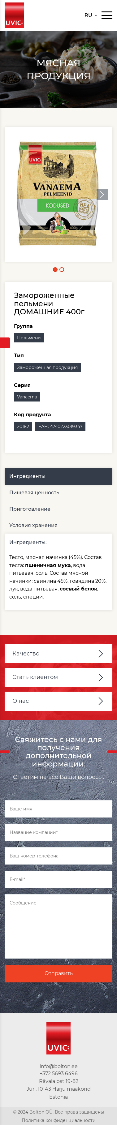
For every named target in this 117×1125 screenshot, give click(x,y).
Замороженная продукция (47, 367)
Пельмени (29, 338)
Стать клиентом (35, 677)
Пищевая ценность (34, 493)
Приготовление (29, 509)
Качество (25, 653)
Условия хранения (33, 525)
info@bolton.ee (59, 1066)
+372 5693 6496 (59, 1073)
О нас (20, 701)
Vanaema (27, 397)
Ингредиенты (27, 476)
